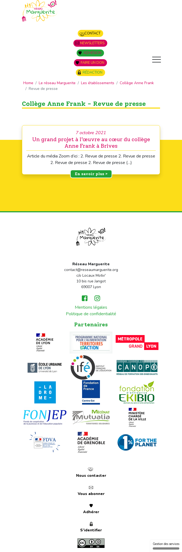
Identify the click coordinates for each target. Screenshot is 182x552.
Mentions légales (91, 307)
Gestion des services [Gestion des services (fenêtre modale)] (166, 546)
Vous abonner (91, 493)
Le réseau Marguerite (57, 83)
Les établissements (97, 83)
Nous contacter (91, 475)
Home (28, 83)
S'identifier (91, 530)
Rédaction (92, 72)
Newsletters (92, 43)
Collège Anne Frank (137, 83)
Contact (92, 33)
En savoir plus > (91, 174)
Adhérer (91, 512)
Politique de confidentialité (91, 314)
